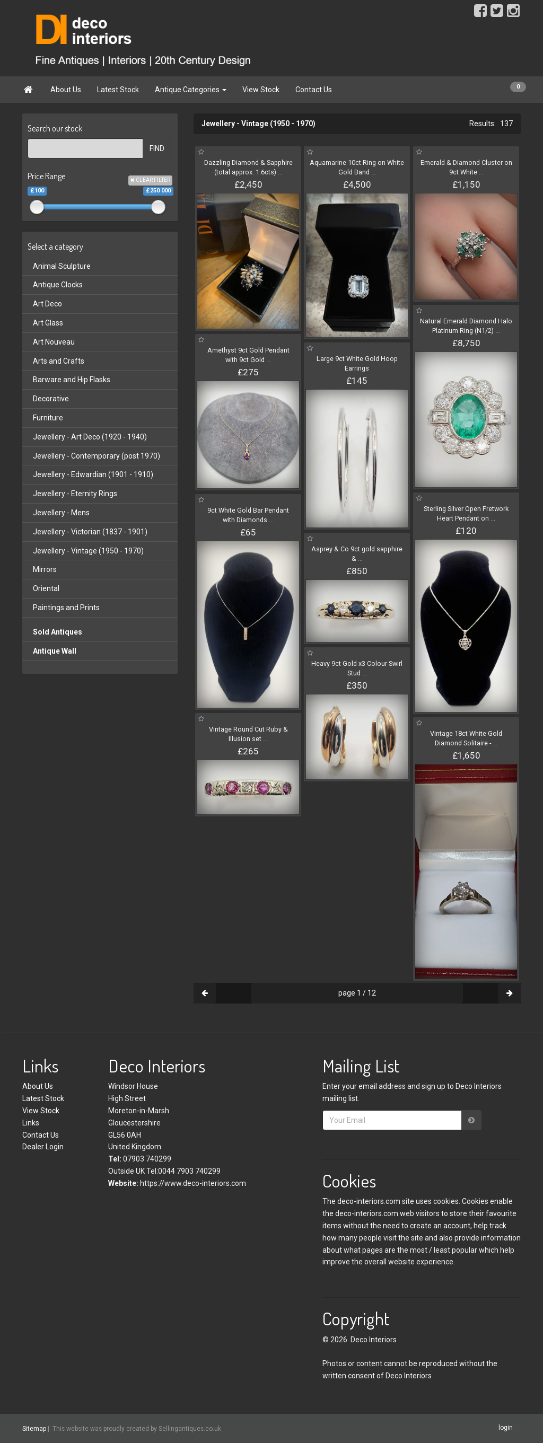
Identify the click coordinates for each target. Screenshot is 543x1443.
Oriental (46, 588)
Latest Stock (118, 89)
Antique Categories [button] (190, 89)
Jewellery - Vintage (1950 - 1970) (88, 551)
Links (30, 1123)
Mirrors (45, 569)
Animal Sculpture (62, 266)
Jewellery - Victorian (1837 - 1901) (90, 531)
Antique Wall (54, 651)
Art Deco (47, 304)
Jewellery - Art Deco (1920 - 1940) (90, 437)
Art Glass (48, 323)
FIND (157, 148)
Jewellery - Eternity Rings (75, 493)
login (505, 1428)
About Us (65, 89)
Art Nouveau (54, 342)
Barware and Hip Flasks (71, 379)
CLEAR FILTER (150, 180)
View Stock (260, 89)
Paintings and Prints (66, 607)
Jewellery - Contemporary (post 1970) (96, 456)
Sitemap (34, 1428)
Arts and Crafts (58, 361)
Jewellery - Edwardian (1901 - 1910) (93, 474)
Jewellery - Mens (61, 512)
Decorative (51, 398)
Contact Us (313, 89)
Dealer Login (43, 1146)
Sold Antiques (57, 632)
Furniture (48, 417)
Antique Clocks (58, 284)
